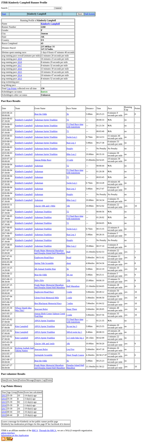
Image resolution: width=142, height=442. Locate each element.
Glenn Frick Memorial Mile (47, 298)
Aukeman (39, 166)
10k (68, 206)
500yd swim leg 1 (74, 332)
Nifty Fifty (39, 280)
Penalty (70, 148)
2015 (19, 72)
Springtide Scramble (43, 355)
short (69, 263)
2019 (19, 59)
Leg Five (70, 349)
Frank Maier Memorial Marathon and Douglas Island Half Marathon (50, 251)
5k (68, 114)
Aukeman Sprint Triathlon (46, 120)
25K (68, 280)
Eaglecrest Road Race (44, 257)
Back (80, 14)
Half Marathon (73, 286)
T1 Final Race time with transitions (75, 125)
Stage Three (72, 309)
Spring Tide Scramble (44, 263)
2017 (19, 65)
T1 (68, 131)
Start (4, 14)
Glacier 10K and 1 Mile (45, 206)
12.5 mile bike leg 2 (75, 338)
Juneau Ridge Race (43, 160)
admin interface (8, 433)
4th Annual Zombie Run (45, 269)
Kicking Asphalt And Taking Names (24, 349)
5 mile (69, 292)
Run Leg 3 (71, 143)
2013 (19, 78)
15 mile (70, 160)
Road (69, 257)
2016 (19, 69)
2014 (19, 75)
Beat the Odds (41, 114)
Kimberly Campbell (50, 24)
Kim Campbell (21, 326)
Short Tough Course (75, 355)
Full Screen (90, 14)
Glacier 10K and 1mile (45, 343)
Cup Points (12, 88)
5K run (70, 275)
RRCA (35, 430)
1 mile (69, 298)
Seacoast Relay (41, 309)
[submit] (58, 8)
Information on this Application (15, 435)
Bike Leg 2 (71, 154)
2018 (19, 62)
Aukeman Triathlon (43, 211)
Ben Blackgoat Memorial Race (48, 303)
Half (68, 252)
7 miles (70, 303)
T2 (68, 120)
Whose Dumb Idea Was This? (23, 309)
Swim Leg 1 (72, 137)
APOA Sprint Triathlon (45, 320)
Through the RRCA (47, 430)
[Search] (31, 8)
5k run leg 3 (72, 326)
